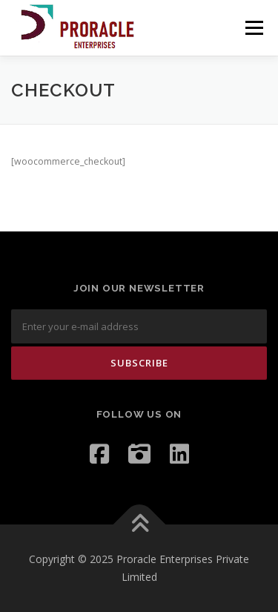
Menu (253, 28)
